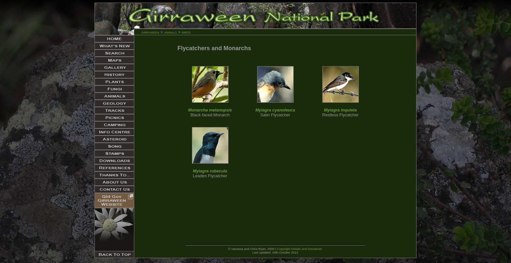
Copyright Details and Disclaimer (299, 249)
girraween (150, 32)
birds (186, 32)
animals (170, 32)
